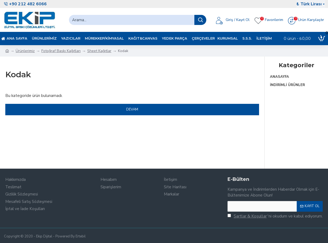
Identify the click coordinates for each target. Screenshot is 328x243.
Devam (132, 109)
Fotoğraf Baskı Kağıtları (61, 50)
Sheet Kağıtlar (99, 50)
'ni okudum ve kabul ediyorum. (275, 216)
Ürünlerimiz (25, 50)
